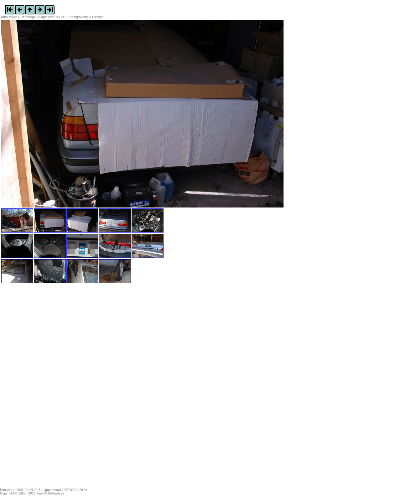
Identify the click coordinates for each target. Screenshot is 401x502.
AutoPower (9, 17)
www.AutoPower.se (50, 493)
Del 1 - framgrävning (74, 17)
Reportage (28, 17)
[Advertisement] (40, 388)
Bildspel (97, 17)
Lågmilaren (47, 17)
